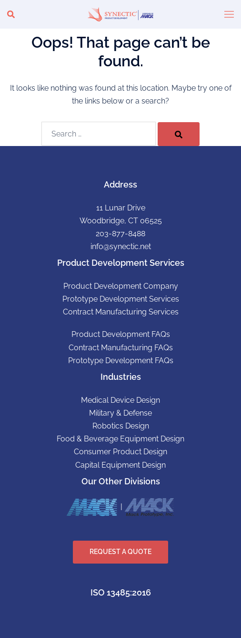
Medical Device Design (120, 400)
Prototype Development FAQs (120, 360)
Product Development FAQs (120, 334)
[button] (11, 14)
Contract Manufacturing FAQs (121, 347)
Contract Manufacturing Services (121, 311)
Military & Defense (120, 413)
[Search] (179, 134)
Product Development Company (120, 286)
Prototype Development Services (120, 298)
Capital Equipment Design (120, 465)
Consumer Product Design (120, 451)
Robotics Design (120, 425)
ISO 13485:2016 (120, 592)
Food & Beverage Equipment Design (120, 438)
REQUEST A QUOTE (120, 551)
